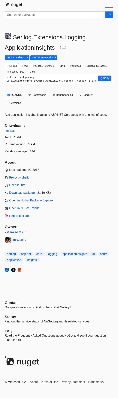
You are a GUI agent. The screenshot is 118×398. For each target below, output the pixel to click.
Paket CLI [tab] (75, 65)
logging (52, 254)
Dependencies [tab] (63, 95)
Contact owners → (15, 231)
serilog (11, 254)
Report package (19, 215)
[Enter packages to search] (55, 14)
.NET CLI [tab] (12, 65)
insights (32, 260)
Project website (19, 177)
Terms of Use (49, 382)
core (39, 254)
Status (10, 317)
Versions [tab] (14, 103)
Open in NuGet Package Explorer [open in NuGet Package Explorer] (31, 200)
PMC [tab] (25, 65)
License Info (17, 185)
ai (93, 254)
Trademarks (96, 382)
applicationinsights (74, 254)
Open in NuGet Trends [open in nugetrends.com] (24, 208)
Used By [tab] (85, 95)
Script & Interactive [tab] (96, 65)
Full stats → (12, 130)
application (14, 260)
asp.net (26, 254)
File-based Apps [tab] (15, 71)
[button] (104, 78)
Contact (12, 303)
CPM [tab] (62, 65)
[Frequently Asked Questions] (8, 331)
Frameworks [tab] (37, 95)
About (34, 382)
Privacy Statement (73, 382)
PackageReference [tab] (43, 65)
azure (103, 254)
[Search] (109, 14)
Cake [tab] (32, 71)
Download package (22, 192)
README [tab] (15, 95)
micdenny (19, 239)
